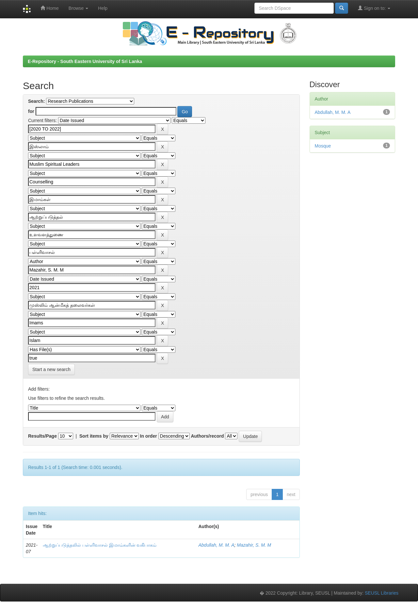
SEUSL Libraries (381, 593)
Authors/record (207, 436)
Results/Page (42, 436)
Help (102, 8)
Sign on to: (374, 8)
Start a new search (51, 369)
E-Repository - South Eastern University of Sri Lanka (85, 61)
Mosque (323, 145)
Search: (36, 101)
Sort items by (93, 436)
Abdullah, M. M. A (216, 545)
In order (148, 436)
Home (49, 8)
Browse (78, 8)
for (31, 111)
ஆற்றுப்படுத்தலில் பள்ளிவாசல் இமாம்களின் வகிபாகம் (100, 545)
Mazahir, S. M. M (254, 545)
